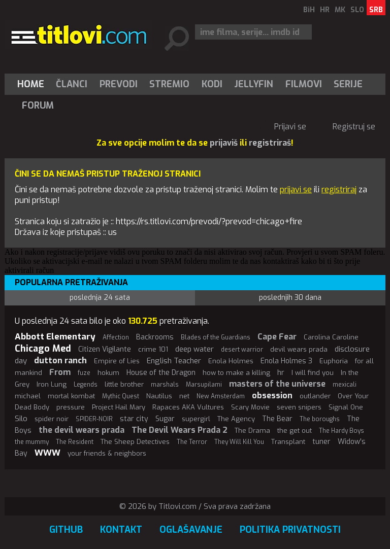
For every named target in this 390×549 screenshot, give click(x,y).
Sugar (165, 419)
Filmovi (303, 84)
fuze (84, 373)
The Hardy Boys (341, 431)
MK (340, 10)
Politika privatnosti (290, 530)
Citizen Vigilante (104, 349)
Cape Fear (277, 336)
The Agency (236, 419)
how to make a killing (236, 372)
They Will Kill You (239, 442)
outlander (315, 396)
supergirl (196, 419)
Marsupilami (204, 385)
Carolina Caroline (331, 337)
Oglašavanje (190, 530)
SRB (376, 10)
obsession (272, 395)
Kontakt (121, 530)
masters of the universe (277, 384)
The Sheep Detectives (135, 441)
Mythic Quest (120, 396)
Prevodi (119, 84)
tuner (321, 442)
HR (325, 10)
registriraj (338, 189)
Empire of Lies (117, 361)
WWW (47, 453)
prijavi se (296, 189)
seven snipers (299, 407)
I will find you (312, 372)
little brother (124, 384)
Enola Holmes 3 (286, 361)
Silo (21, 419)
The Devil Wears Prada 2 (180, 430)
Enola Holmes (230, 361)
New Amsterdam (221, 396)
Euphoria (333, 361)
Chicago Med (43, 348)
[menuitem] (33, 84)
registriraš (270, 143)
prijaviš (224, 143)
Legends (86, 385)
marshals (165, 385)
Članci (71, 84)
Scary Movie (250, 407)
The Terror (192, 442)
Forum (38, 105)
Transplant (288, 441)
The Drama (252, 430)
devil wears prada (299, 349)
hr (280, 373)
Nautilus (159, 396)
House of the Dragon (161, 373)
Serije (348, 84)
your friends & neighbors (107, 453)
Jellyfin (253, 84)
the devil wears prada (81, 430)
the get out (294, 430)
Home (30, 84)
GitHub (66, 530)
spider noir (52, 419)
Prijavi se (290, 126)
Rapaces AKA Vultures (188, 407)
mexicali (344, 385)
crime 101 (153, 349)
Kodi (212, 84)
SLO (357, 10)
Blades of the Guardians (215, 337)
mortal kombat (71, 396)
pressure (70, 407)
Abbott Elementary (55, 336)
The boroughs (320, 419)
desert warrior (242, 350)
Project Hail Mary (118, 407)
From (60, 372)
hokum (108, 372)
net (184, 396)
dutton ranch (60, 360)
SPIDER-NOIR (94, 419)
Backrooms (155, 337)
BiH (309, 10)
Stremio (169, 84)
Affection (116, 337)
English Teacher (174, 361)
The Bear (277, 419)
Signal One (346, 407)
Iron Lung (52, 384)
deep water (194, 349)
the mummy (32, 442)
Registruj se (354, 126)
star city (134, 419)
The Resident (74, 442)
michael (28, 396)
